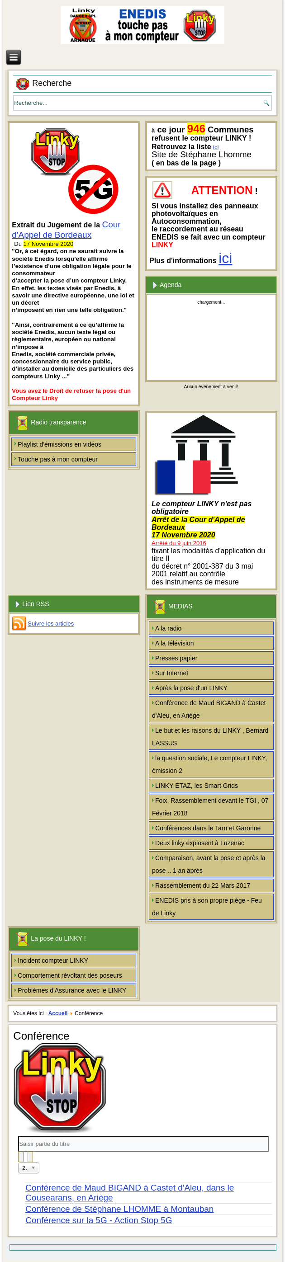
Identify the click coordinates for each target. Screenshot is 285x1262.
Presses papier (176, 658)
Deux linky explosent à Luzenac (199, 843)
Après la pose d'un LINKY (191, 688)
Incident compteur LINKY (53, 960)
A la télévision (174, 643)
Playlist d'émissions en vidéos (59, 444)
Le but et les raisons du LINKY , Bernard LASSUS (210, 737)
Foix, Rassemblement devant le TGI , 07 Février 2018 (210, 807)
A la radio (168, 628)
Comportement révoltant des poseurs (70, 975)
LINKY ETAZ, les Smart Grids (196, 785)
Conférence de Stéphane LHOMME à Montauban (119, 1209)
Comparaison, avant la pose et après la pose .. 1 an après (209, 864)
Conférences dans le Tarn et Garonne (208, 828)
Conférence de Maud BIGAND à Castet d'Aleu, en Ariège (209, 709)
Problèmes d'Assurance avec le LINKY (72, 990)
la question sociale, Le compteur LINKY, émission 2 (209, 764)
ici (215, 147)
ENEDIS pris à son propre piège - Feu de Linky (207, 907)
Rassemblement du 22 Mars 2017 (202, 885)
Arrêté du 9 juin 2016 (179, 543)
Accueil (58, 1013)
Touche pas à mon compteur (58, 459)
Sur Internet (171, 673)
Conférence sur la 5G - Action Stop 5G (98, 1220)
